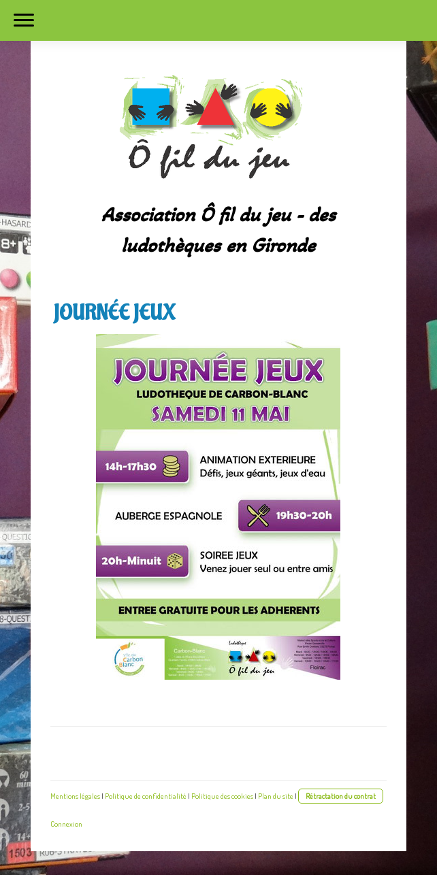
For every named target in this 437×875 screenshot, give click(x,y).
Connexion (66, 824)
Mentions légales (75, 796)
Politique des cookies (222, 796)
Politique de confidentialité (146, 796)
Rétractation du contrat (341, 796)
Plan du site (275, 796)
